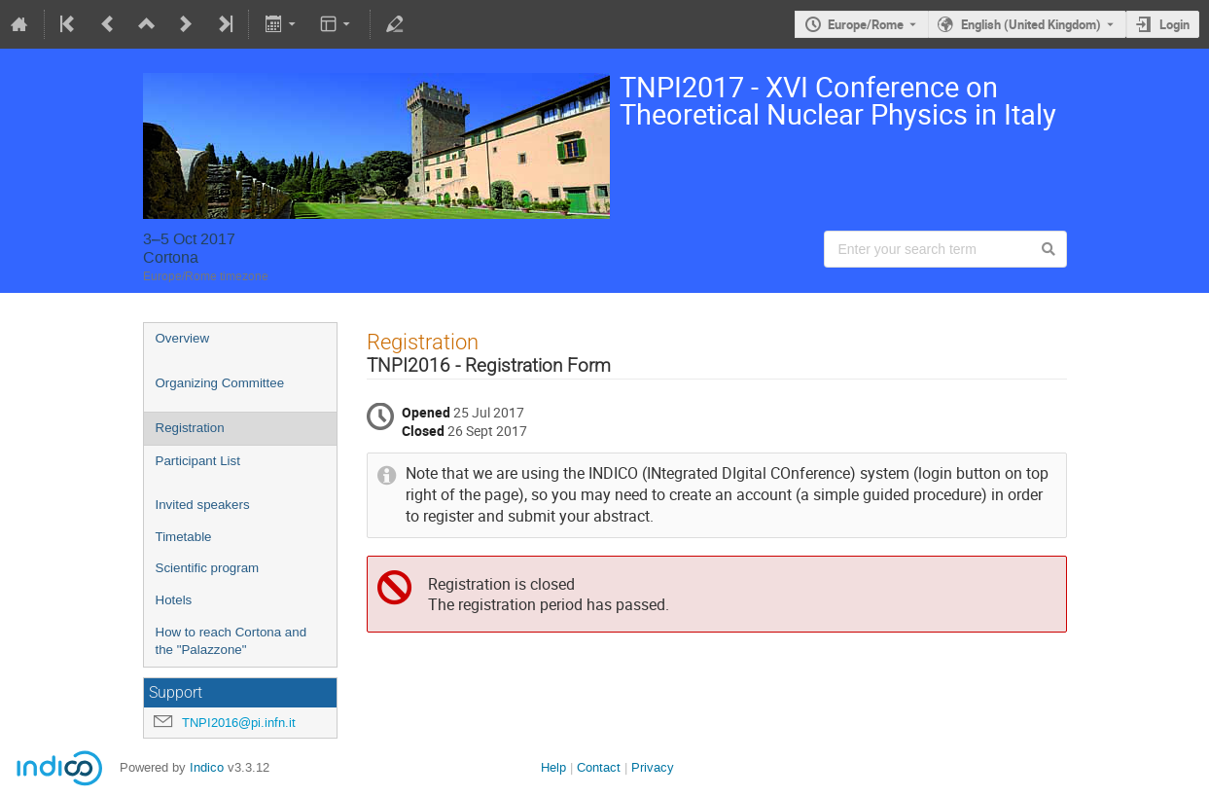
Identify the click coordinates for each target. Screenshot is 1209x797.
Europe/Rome (866, 24)
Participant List (198, 460)
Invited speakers (203, 504)
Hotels (174, 600)
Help (553, 767)
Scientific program (208, 568)
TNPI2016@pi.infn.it (239, 722)
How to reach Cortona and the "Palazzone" (231, 641)
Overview (183, 338)
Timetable (184, 536)
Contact (599, 767)
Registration (190, 427)
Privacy (652, 767)
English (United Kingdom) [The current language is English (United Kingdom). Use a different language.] (1031, 24)
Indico (207, 767)
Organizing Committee (220, 383)
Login (1174, 24)
